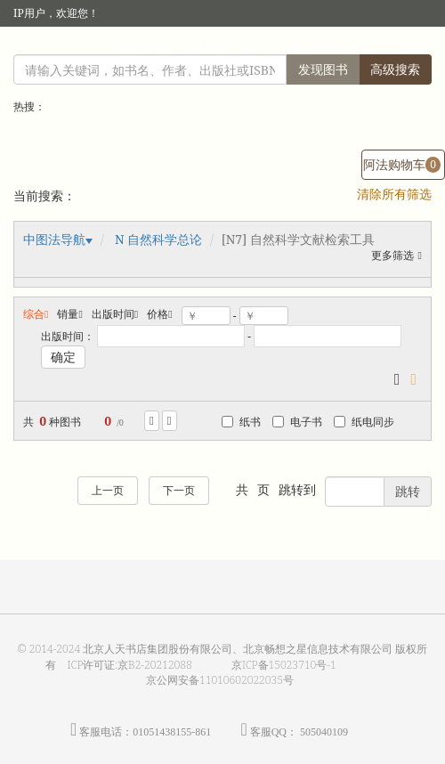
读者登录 (142, 48)
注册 (252, 48)
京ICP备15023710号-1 (283, 664)
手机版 (407, 48)
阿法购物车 (402, 164)
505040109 (324, 732)
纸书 (241, 421)
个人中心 (341, 48)
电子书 (297, 421)
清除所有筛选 (394, 193)
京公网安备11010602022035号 (220, 679)
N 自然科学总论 (158, 239)
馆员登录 (203, 48)
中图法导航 (54, 239)
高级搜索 (395, 69)
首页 (292, 48)
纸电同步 (364, 421)
